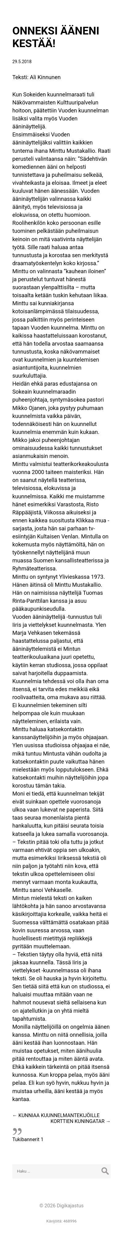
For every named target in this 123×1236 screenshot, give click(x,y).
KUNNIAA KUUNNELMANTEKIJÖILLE (56, 1115)
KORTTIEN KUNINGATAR (81, 1121)
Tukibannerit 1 (27, 1139)
